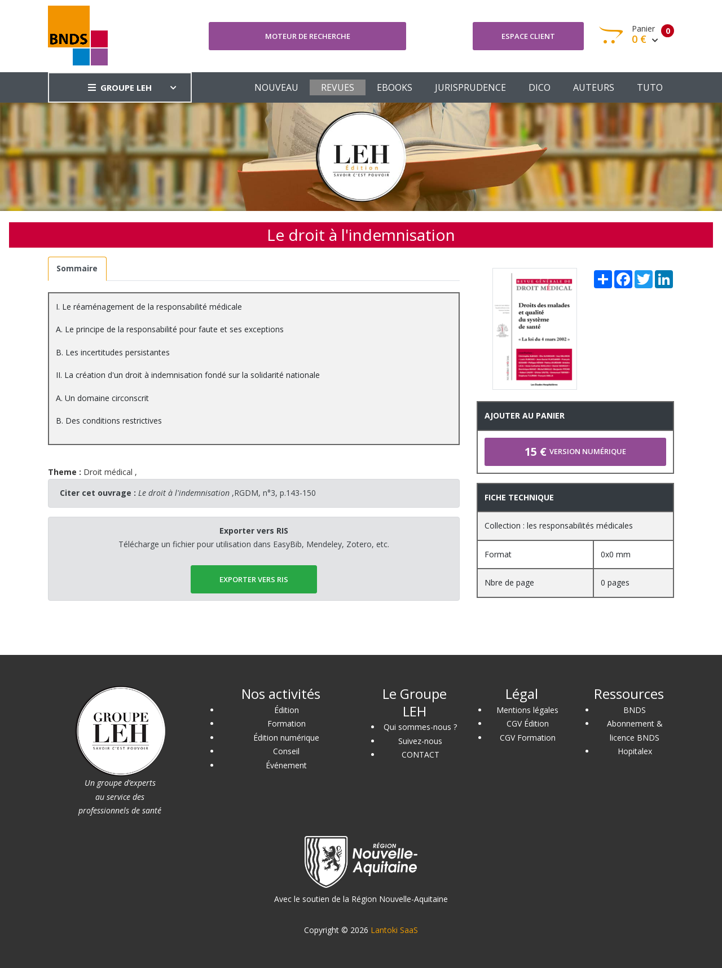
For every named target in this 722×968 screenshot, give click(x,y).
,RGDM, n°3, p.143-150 (227, 492)
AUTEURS (593, 87)
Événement (286, 765)
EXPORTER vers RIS (253, 579)
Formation (286, 723)
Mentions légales (527, 710)
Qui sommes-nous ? (420, 726)
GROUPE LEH (120, 87)
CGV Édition (528, 723)
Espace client (528, 36)
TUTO (650, 87)
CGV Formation (528, 737)
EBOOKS (394, 87)
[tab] (77, 269)
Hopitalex (635, 751)
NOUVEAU (276, 87)
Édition (286, 710)
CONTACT (420, 754)
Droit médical (108, 472)
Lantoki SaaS (394, 930)
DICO (540, 87)
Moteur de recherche (307, 36)
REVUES (337, 87)
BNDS (634, 710)
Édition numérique (286, 737)
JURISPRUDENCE (470, 87)
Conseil (286, 751)
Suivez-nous (420, 741)
